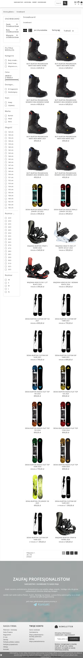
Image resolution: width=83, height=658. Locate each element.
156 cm (10, 193)
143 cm (10, 153)
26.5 (9, 242)
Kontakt (44, 604)
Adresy (31, 639)
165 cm (10, 205)
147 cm (10, 165)
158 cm (10, 196)
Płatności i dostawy (10, 630)
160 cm (10, 199)
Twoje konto (36, 626)
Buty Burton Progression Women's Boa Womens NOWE (37, 101)
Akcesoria (27, 2)
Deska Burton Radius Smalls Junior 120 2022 (37, 211)
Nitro (10, 122)
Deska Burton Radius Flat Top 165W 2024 (65, 466)
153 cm (10, 183)
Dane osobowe (34, 630)
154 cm (10, 187)
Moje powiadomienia (36, 641)
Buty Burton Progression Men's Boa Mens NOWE (37, 65)
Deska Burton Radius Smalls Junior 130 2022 (65, 211)
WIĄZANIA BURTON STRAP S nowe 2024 (37, 247)
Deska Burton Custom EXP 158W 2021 (65, 320)
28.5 (9, 254)
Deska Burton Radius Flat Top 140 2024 (37, 393)
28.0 (9, 251)
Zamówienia (33, 632)
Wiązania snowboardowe (12, 37)
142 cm (10, 150)
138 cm (10, 141)
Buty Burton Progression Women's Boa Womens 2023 (37, 174)
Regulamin (7, 635)
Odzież (34, 2)
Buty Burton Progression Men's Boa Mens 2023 (37, 138)
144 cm (10, 156)
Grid (25, 30)
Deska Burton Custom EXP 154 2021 (37, 320)
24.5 (9, 230)
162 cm (10, 202)
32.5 (9, 266)
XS (9, 280)
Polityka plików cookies (11, 642)
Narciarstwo (18, 2)
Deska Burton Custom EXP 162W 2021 (37, 356)
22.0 (9, 218)
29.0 (9, 257)
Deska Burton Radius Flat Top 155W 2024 (65, 429)
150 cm (10, 174)
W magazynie (13, 89)
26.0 (9, 239)
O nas (5, 637)
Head (10, 119)
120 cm (10, 132)
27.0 (9, 245)
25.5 (9, 236)
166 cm (10, 208)
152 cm (10, 180)
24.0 (9, 227)
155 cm (10, 190)
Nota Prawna (8, 632)
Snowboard (42, 2)
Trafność (69, 31)
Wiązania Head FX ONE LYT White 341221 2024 (65, 247)
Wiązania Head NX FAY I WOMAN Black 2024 (65, 283)
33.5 (9, 269)
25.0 (9, 233)
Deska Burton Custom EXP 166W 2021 (65, 356)
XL (9, 292)
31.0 (9, 263)
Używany (11, 105)
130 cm (10, 135)
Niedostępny (12, 92)
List (30, 31)
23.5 (9, 224)
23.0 (9, 221)
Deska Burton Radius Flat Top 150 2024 (37, 429)
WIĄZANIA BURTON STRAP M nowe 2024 (65, 539)
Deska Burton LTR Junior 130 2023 (37, 502)
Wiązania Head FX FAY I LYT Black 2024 (37, 283)
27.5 (9, 248)
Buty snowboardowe (12, 31)
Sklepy (5, 647)
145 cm (10, 159)
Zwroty (5, 640)
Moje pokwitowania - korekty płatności (36, 636)
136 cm (10, 138)
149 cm (10, 171)
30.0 (9, 260)
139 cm (10, 144)
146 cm (10, 162)
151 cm (10, 177)
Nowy (10, 102)
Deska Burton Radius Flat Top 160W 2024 (37, 466)
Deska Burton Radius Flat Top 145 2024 (65, 393)
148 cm (10, 168)
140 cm (10, 147)
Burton (10, 116)
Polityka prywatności (10, 644)
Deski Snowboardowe (12, 25)
